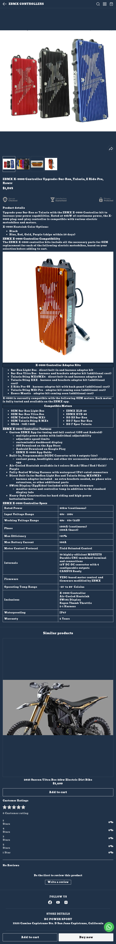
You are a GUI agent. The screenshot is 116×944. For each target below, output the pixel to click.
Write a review (58, 882)
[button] (9, 164)
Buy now (86, 937)
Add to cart (30, 937)
